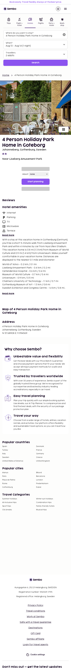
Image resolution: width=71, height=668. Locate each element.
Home (5, 75)
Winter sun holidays (44, 499)
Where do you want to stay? (19, 33)
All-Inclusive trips (9, 502)
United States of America (12, 461)
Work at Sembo (35, 616)
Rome (4, 484)
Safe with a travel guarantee (35, 622)
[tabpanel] (35, 48)
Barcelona (40, 476)
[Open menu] (65, 9)
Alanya (5, 473)
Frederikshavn (42, 484)
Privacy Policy (35, 605)
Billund (39, 473)
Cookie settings (35, 654)
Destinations (35, 628)
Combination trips (43, 502)
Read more (8, 235)
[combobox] (33, 35)
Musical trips (41, 510)
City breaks (7, 510)
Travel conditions (35, 611)
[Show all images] (63, 129)
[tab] (8, 22)
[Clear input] (64, 34)
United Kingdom (43, 461)
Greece (39, 457)
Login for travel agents (35, 644)
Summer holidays (9, 499)
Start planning (35, 182)
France (39, 450)
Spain (4, 446)
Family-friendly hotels (45, 506)
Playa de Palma (8, 480)
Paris (4, 476)
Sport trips (6, 506)
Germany (40, 454)
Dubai (38, 487)
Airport (25, 174)
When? (9, 43)
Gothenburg (7, 487)
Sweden (5, 457)
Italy (4, 454)
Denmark (40, 446)
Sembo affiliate (35, 639)
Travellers (10, 53)
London (39, 480)
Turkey (5, 450)
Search (35, 63)
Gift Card (35, 633)
